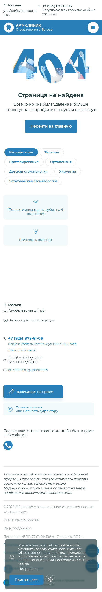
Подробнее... (29, 569)
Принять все (26, 580)
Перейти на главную (51, 126)
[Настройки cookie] (50, 580)
